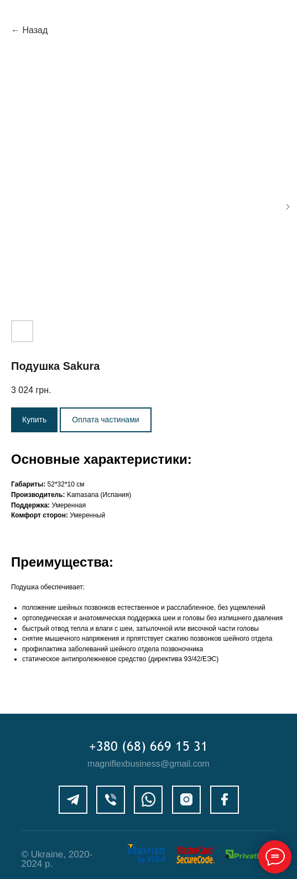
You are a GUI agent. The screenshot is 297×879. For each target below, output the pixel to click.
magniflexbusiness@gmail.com (148, 763)
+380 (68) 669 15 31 (148, 746)
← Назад (29, 30)
